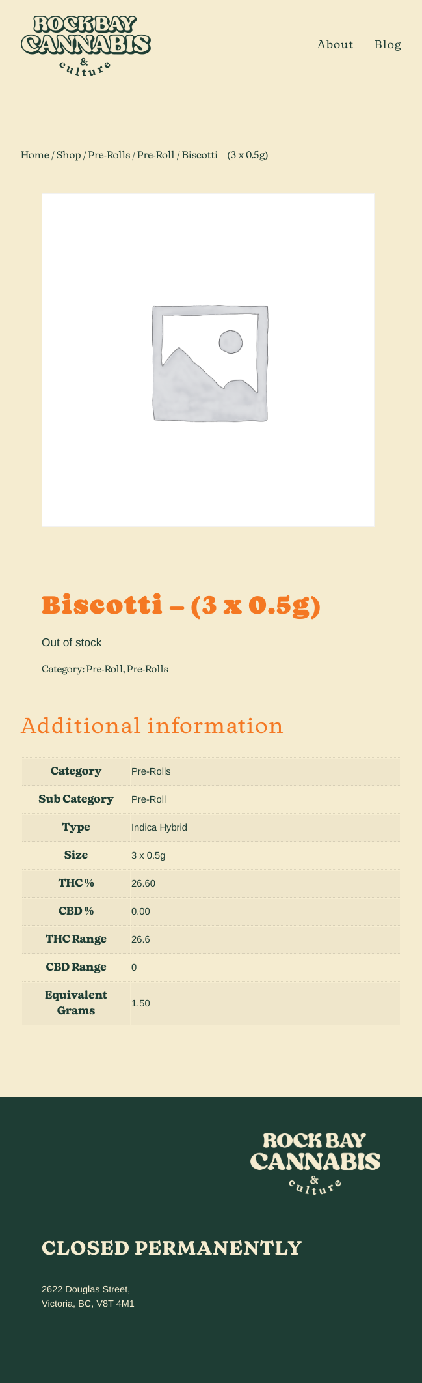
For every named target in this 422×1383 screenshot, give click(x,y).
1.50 (140, 1004)
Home (35, 155)
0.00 (140, 912)
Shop (69, 155)
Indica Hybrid (159, 828)
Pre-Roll (156, 155)
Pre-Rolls (109, 155)
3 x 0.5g (148, 856)
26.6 (140, 940)
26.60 (143, 884)
